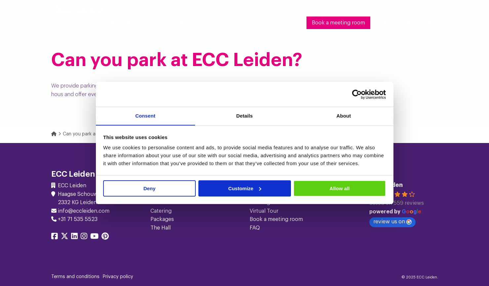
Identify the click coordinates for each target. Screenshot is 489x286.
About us (251, 22)
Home (89, 22)
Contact (286, 22)
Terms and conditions (75, 276)
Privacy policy (118, 276)
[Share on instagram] (84, 237)
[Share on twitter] (64, 237)
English (385, 22)
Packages (162, 219)
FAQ (255, 228)
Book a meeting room (338, 22)
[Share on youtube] (94, 237)
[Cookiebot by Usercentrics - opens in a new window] (357, 94)
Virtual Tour (264, 211)
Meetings (119, 22)
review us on (392, 222)
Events (152, 22)
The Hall (184, 22)
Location (215, 22)
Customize (244, 188)
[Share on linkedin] (74, 237)
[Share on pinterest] (105, 237)
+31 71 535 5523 (78, 219)
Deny (149, 188)
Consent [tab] (145, 116)
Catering (161, 211)
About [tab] (344, 116)
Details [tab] (244, 116)
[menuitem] (89, 23)
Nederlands (418, 22)
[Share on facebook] (54, 237)
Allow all (340, 188)
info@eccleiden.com (83, 211)
